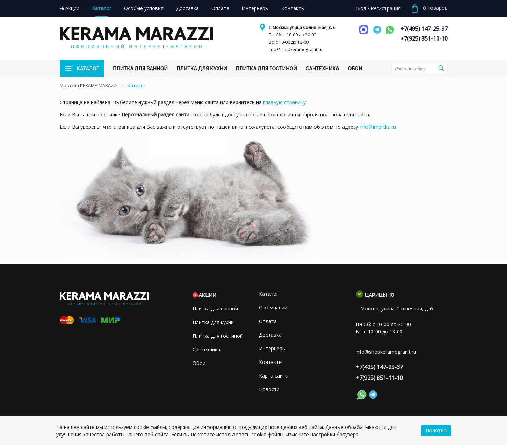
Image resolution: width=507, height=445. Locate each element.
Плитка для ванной (215, 308)
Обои (199, 363)
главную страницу (284, 102)
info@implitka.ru (378, 126)
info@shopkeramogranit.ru (296, 49)
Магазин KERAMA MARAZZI (88, 85)
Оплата (268, 321)
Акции (208, 295)
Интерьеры (272, 348)
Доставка (270, 334)
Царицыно (379, 295)
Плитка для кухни (213, 322)
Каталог (268, 293)
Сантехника (206, 349)
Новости (269, 389)
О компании (273, 307)
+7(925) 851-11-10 (424, 38)
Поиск (441, 68)
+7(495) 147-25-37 (424, 29)
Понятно (436, 430)
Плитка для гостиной (218, 335)
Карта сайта (273, 375)
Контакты (270, 362)
